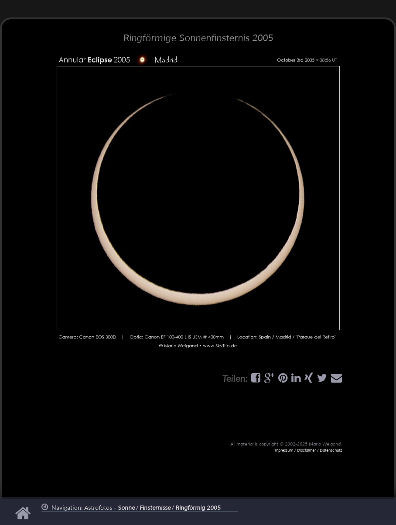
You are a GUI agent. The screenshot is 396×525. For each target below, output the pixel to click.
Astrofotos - (109, 507)
